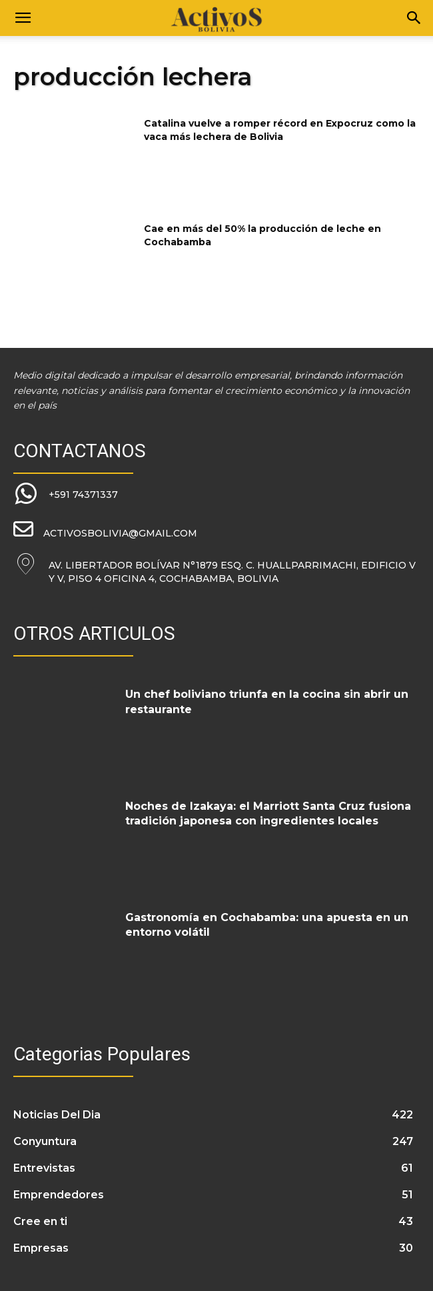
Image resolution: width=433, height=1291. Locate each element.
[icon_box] (65, 495)
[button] (22, 18)
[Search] (414, 18)
